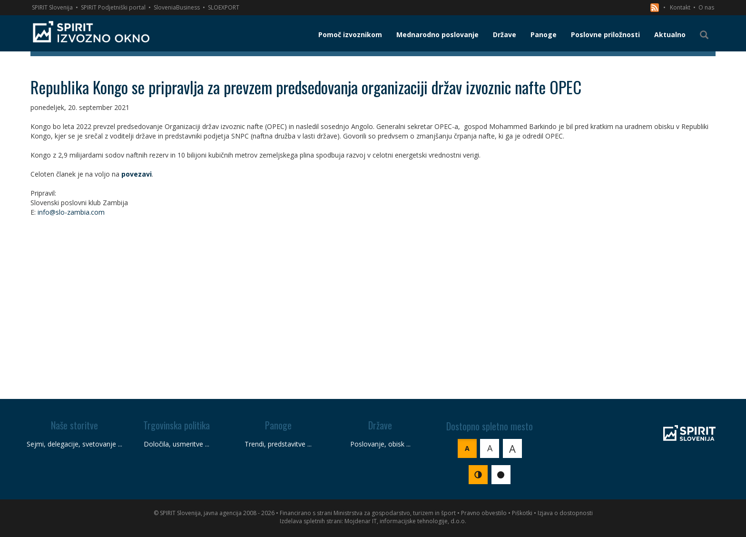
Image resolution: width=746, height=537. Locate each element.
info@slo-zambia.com (71, 212)
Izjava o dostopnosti (565, 513)
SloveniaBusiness (177, 7)
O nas (706, 7)
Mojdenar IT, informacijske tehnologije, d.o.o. (405, 521)
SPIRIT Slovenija (52, 7)
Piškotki (522, 513)
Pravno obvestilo (484, 513)
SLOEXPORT (223, 7)
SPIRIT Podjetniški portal (113, 7)
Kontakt (680, 7)
